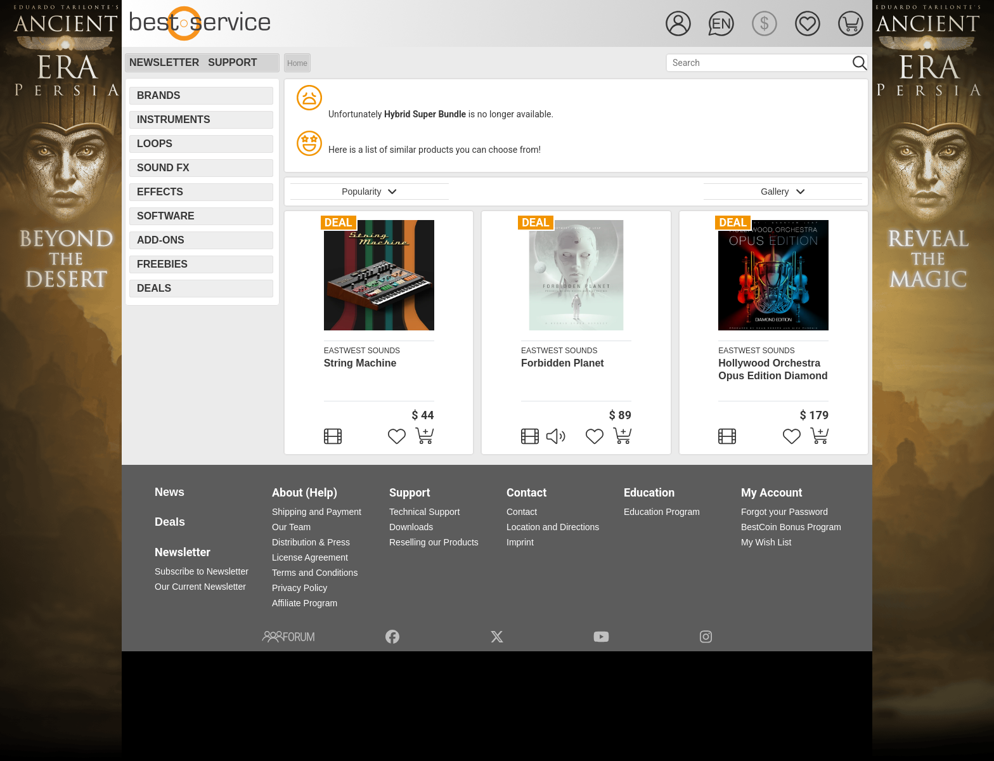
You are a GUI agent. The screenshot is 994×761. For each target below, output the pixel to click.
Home (297, 63)
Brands (158, 95)
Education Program (662, 512)
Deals (154, 288)
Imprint (520, 542)
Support (232, 62)
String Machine (360, 363)
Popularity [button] (369, 191)
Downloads (411, 527)
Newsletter (164, 62)
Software (166, 216)
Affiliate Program (304, 603)
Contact (522, 512)
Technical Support (424, 512)
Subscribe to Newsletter (201, 571)
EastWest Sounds (362, 350)
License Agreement (310, 557)
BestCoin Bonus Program (791, 527)
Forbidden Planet (562, 363)
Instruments (173, 119)
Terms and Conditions (315, 573)
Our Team (291, 527)
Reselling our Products (434, 542)
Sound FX (163, 167)
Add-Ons (160, 240)
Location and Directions (553, 527)
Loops (154, 143)
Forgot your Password (784, 512)
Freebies (162, 264)
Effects (160, 191)
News (169, 492)
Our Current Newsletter (200, 587)
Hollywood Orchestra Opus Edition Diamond (772, 369)
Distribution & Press (311, 542)
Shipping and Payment (316, 512)
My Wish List (766, 542)
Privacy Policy (299, 588)
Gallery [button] (783, 191)
